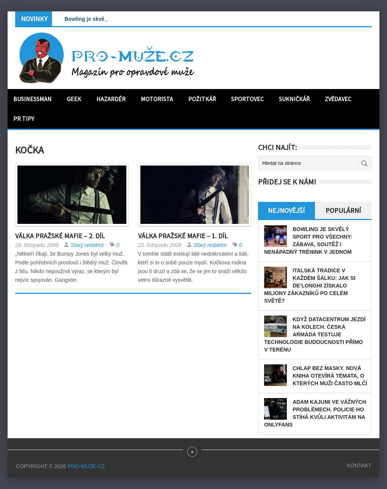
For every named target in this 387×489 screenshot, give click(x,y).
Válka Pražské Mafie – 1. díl (183, 235)
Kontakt (359, 465)
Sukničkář (294, 99)
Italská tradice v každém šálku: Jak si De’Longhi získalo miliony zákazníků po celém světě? (310, 285)
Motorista (157, 99)
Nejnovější (286, 210)
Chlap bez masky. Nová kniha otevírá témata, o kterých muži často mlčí (330, 375)
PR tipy (23, 118)
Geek (74, 99)
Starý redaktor (87, 245)
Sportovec (247, 99)
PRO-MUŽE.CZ (86, 466)
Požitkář (202, 99)
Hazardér (111, 99)
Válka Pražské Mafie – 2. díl (60, 235)
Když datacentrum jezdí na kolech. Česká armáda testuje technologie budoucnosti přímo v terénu (314, 334)
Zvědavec (338, 99)
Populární (343, 210)
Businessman (32, 99)
